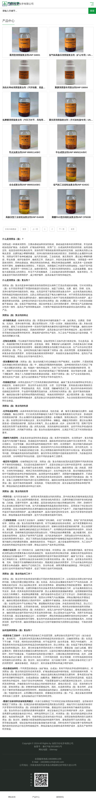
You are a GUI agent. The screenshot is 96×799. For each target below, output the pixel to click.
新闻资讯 (60, 795)
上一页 (35, 229)
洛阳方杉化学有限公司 (21, 3)
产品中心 (36, 795)
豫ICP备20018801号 (52, 746)
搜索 (92, 11)
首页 (24, 229)
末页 (72, 229)
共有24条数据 (10, 229)
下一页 (61, 229)
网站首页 (12, 795)
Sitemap (53, 749)
